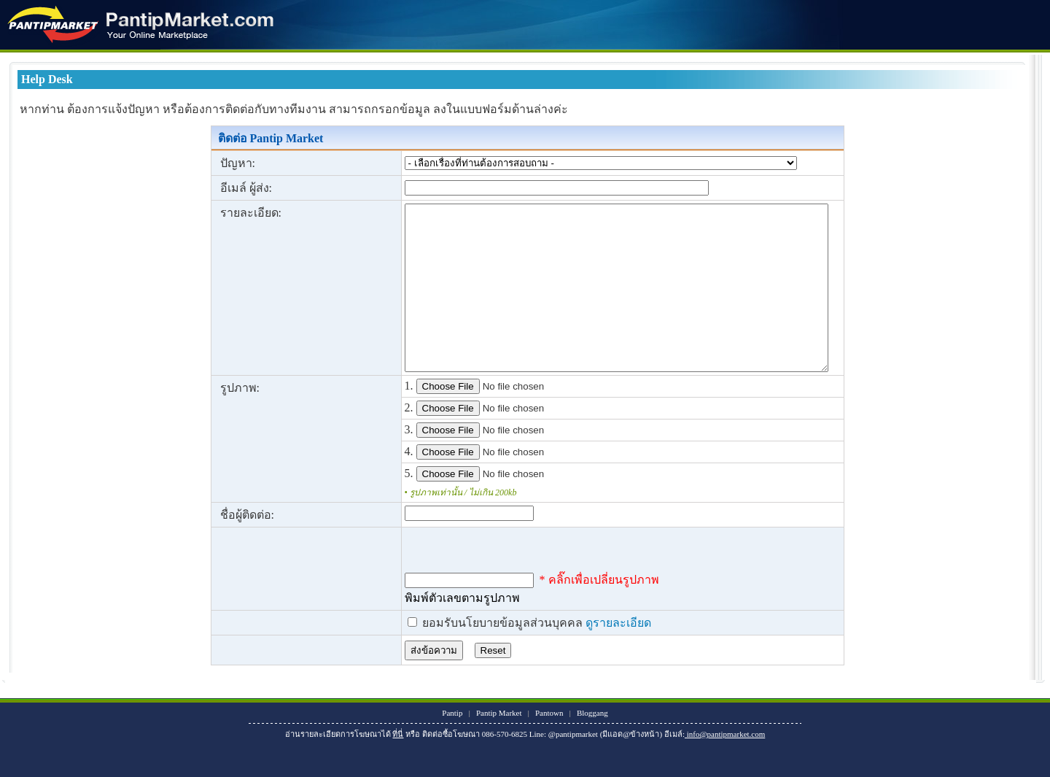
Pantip (452, 745)
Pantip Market (499, 745)
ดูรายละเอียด (580, 655)
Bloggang (592, 745)
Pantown (549, 745)
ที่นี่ (397, 766)
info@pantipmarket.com (725, 766)
